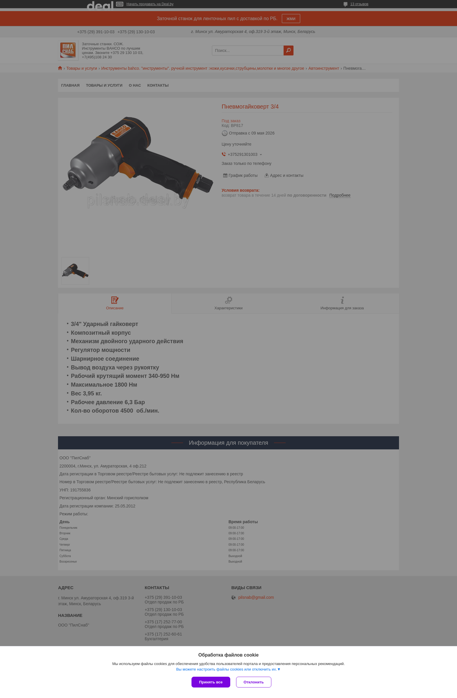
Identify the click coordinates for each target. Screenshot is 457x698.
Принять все (211, 682)
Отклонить (254, 682)
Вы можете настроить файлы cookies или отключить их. (226, 669)
